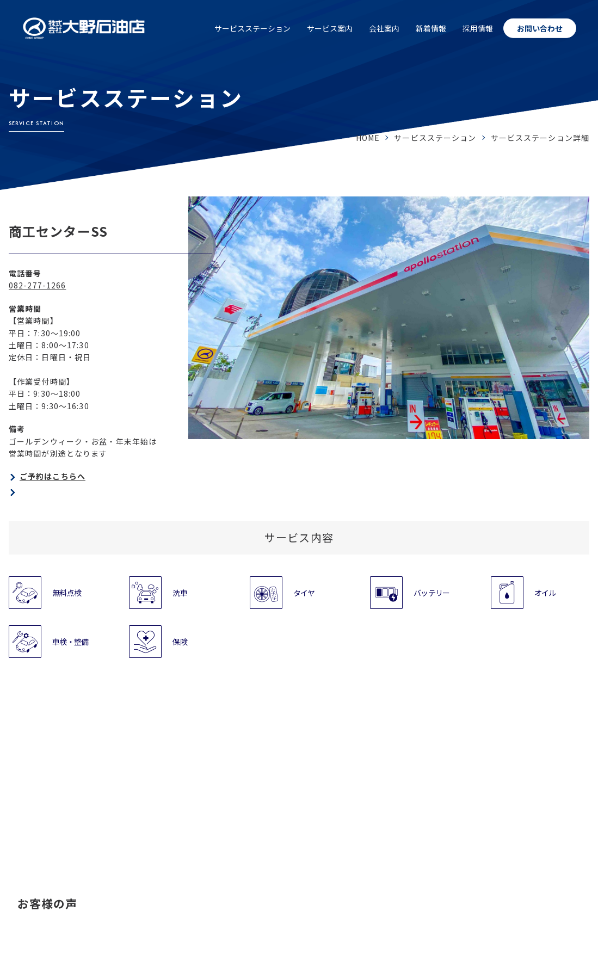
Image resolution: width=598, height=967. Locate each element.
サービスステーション (252, 28)
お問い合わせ (540, 28)
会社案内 (384, 28)
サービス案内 (330, 28)
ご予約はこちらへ (52, 476)
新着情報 (431, 28)
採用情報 (478, 28)
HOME (368, 137)
